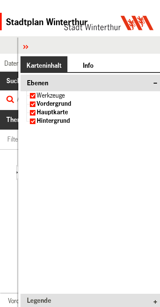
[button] (43, 65)
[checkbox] (32, 95)
